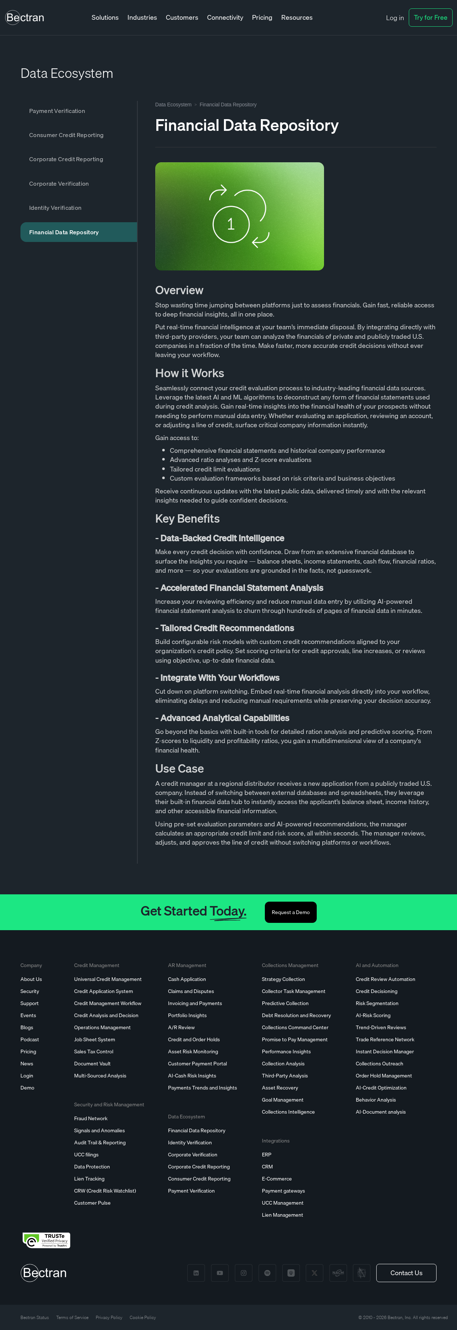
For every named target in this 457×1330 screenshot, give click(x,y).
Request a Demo (291, 912)
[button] (105, 17)
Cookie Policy (143, 1317)
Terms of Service (72, 1317)
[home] (24, 17)
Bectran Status (34, 1317)
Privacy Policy (109, 1317)
